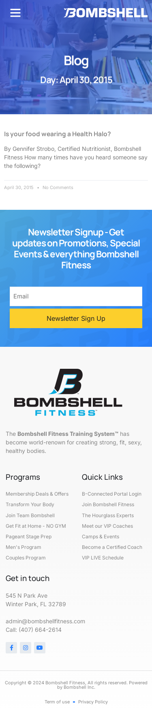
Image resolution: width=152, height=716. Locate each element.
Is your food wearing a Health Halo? (57, 133)
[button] (15, 12)
